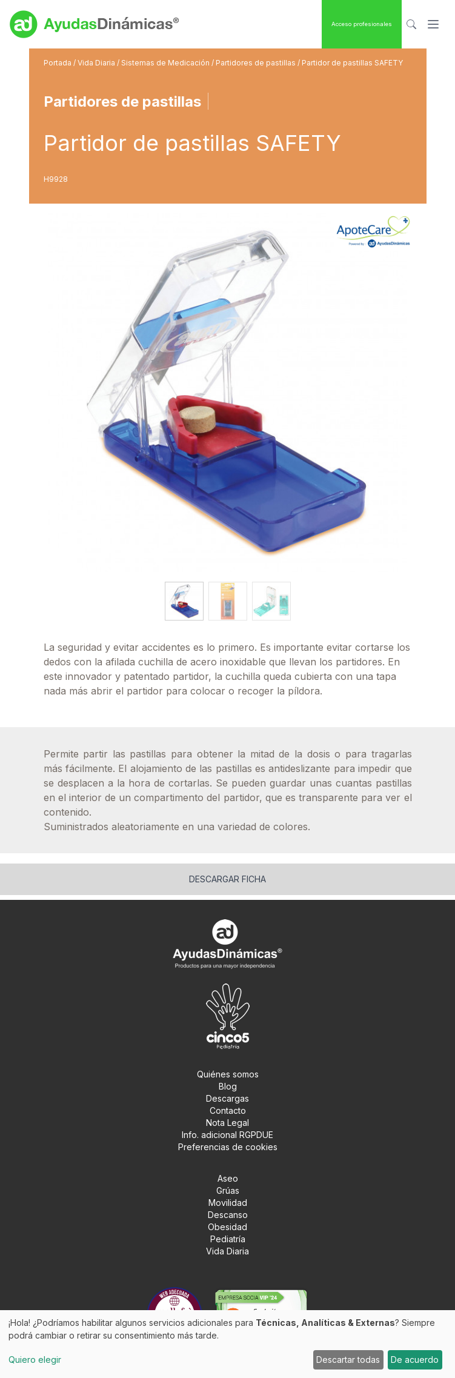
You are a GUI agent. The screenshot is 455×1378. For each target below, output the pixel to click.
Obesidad (227, 1227)
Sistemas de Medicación (166, 62)
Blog (228, 1086)
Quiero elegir (34, 1359)
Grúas (227, 1190)
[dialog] (227, 1344)
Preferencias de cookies (227, 1147)
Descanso (228, 1215)
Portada (58, 62)
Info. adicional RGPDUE (227, 1135)
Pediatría (227, 1239)
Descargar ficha (227, 879)
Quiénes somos (228, 1074)
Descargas (227, 1098)
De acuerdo (415, 1359)
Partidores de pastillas (256, 62)
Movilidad (227, 1202)
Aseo (228, 1178)
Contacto (228, 1110)
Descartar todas (348, 1359)
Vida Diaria (97, 62)
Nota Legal (227, 1122)
